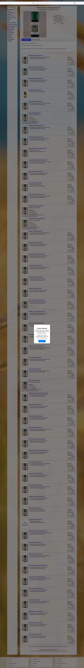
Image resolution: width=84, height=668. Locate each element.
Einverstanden (42, 341)
